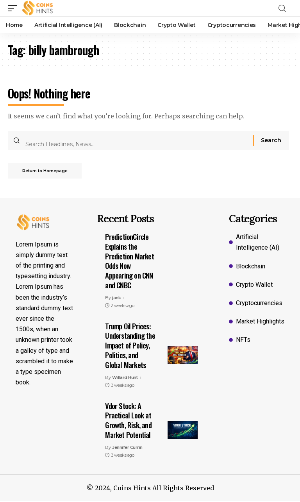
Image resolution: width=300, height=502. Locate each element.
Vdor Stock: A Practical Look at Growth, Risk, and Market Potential (128, 421)
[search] (284, 8)
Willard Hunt (125, 378)
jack (116, 298)
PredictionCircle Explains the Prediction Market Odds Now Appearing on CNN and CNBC (129, 261)
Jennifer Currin (127, 448)
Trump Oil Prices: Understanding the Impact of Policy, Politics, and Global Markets (130, 346)
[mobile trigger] (14, 8)
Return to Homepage (46, 171)
